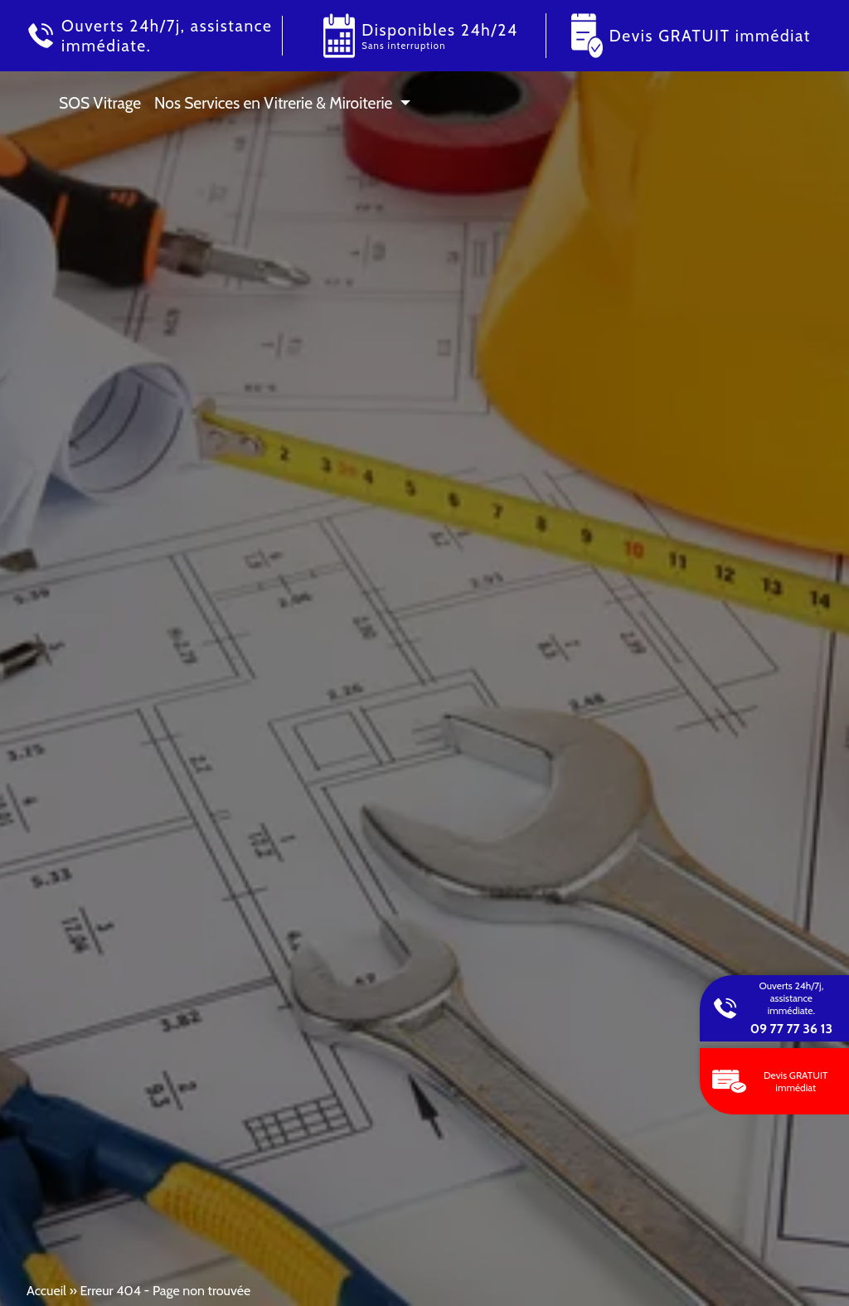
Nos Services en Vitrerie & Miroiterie (273, 103)
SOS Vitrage (100, 103)
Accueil (46, 1291)
